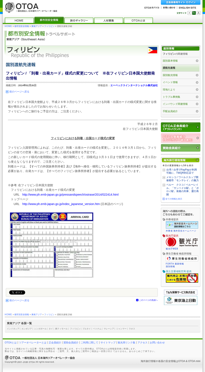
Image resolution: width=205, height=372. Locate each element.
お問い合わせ (157, 342)
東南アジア (36, 26)
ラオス (132, 329)
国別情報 (170, 266)
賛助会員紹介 (70, 342)
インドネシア (13, 329)
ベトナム (97, 329)
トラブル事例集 (171, 96)
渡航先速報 (169, 67)
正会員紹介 (55, 342)
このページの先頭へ (148, 300)
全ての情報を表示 (173, 199)
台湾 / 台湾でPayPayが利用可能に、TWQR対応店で (181, 171)
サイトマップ (108, 342)
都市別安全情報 (21, 26)
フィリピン (49, 26)
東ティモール (61, 329)
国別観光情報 (170, 75)
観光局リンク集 (126, 342)
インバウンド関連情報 (175, 103)
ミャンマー (121, 329)
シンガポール (40, 329)
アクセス (143, 342)
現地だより (169, 89)
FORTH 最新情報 (175, 264)
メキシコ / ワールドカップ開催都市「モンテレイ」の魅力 (182, 179)
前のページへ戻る (19, 91)
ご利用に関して (89, 342)
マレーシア (109, 329)
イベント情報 (170, 82)
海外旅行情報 (148, 361)
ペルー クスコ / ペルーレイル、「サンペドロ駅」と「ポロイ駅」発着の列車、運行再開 (182, 189)
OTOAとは (11, 342)
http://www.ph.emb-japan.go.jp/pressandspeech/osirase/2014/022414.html (70, 194)
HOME (8, 26)
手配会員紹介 (170, 111)
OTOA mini (194, 361)
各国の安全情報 (167, 361)
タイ (51, 329)
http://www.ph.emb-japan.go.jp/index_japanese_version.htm (61, 204)
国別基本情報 (170, 60)
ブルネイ (86, 329)
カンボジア (26, 329)
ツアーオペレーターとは (32, 342)
